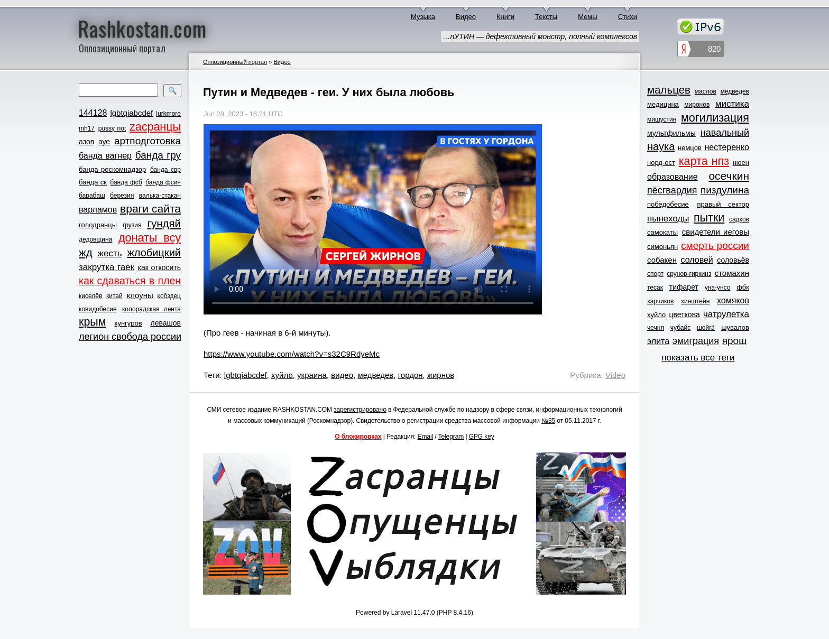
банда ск (93, 182)
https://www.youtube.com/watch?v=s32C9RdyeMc (292, 353)
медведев (375, 375)
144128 (93, 112)
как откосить (159, 267)
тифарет (683, 287)
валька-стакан (160, 195)
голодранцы (98, 225)
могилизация (715, 118)
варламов (98, 209)
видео (342, 375)
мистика (732, 104)
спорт (655, 273)
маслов (705, 91)
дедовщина (95, 239)
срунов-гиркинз (689, 273)
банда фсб (126, 182)
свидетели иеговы (715, 231)
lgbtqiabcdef (131, 112)
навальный (725, 132)
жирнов (440, 375)
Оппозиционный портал (235, 62)
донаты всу (149, 237)
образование (672, 176)
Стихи (627, 17)
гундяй (164, 223)
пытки (709, 217)
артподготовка (147, 140)
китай (114, 296)
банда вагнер (105, 155)
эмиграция (696, 341)
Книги (505, 17)
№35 (548, 420)
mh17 (87, 128)
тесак (655, 287)
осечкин (728, 176)
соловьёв (733, 260)
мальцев (668, 90)
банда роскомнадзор (112, 169)
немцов (690, 148)
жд (86, 252)
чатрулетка (726, 314)
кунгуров (128, 323)
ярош (734, 340)
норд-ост (661, 162)
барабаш (92, 195)
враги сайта (150, 208)
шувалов (735, 327)
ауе (104, 141)
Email (426, 436)
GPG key (481, 436)
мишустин (661, 119)
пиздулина (725, 190)
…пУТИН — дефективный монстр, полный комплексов (540, 36)
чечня (655, 327)
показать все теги (697, 358)
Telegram (451, 436)
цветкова (684, 314)
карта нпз (704, 161)
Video (615, 375)
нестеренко (727, 147)
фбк (742, 287)
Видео (466, 17)
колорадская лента (151, 309)
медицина (663, 104)
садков (739, 219)
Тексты (546, 17)
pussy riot (112, 128)
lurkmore (168, 113)
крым (92, 322)
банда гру (158, 155)
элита (658, 341)
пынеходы (668, 219)
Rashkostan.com (142, 28)
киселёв (90, 296)
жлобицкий (154, 252)
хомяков (733, 300)
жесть (110, 253)
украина (312, 375)
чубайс (680, 327)
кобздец (169, 296)
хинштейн (695, 301)
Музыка (423, 17)
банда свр (165, 169)
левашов (166, 323)
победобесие (668, 204)
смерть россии (715, 245)
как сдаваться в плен (130, 280)
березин (122, 195)
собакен (662, 259)
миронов (697, 104)
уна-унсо (718, 287)
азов (86, 141)
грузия (132, 225)
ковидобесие (98, 309)
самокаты (662, 232)
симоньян (662, 247)
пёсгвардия (672, 190)
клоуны (139, 295)
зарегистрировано (360, 409)
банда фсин (163, 182)
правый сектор (723, 204)
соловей (696, 259)
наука (661, 146)
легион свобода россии (130, 336)
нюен (741, 162)
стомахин (732, 272)
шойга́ (706, 327)
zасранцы (155, 127)
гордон (410, 375)
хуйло (282, 375)
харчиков (660, 301)
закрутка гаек (106, 267)
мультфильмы (671, 133)
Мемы (587, 17)
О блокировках (358, 436)
